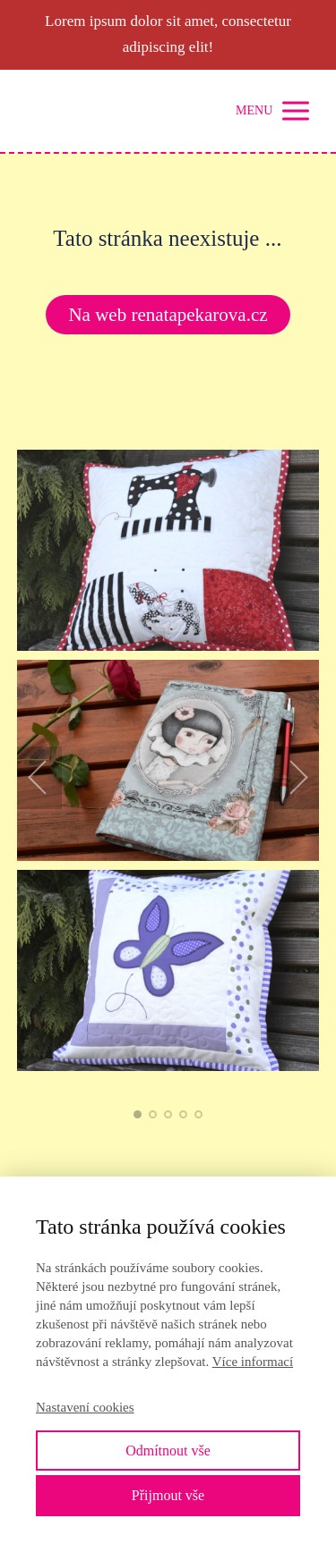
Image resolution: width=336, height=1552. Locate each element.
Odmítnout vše (168, 1450)
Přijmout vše (168, 1495)
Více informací (252, 1361)
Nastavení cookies (85, 1407)
